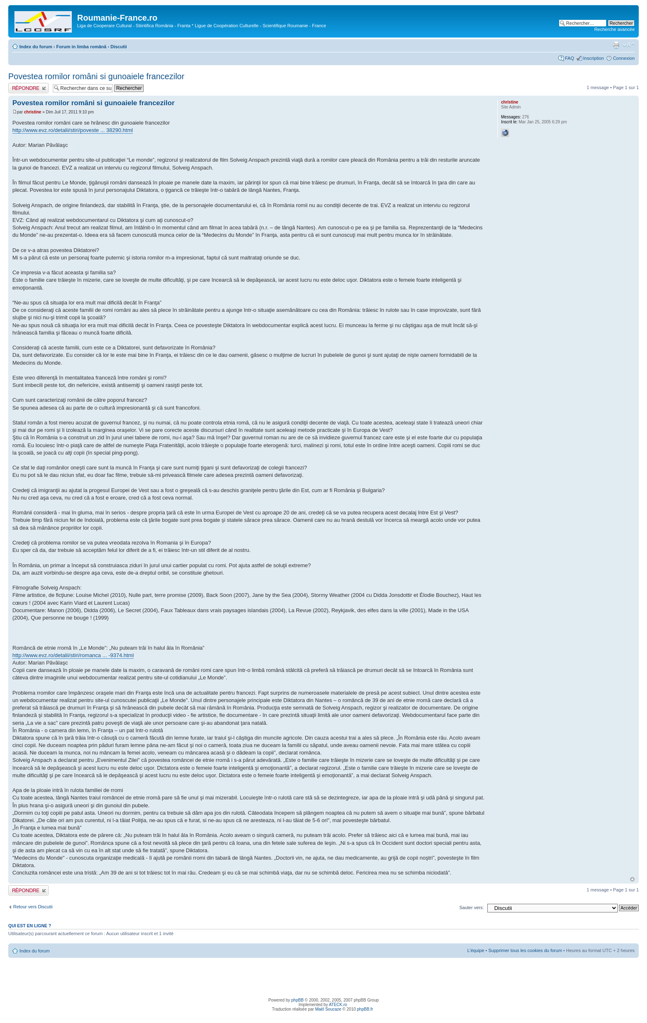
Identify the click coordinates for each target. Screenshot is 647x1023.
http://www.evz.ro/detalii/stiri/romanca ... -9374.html (73, 655)
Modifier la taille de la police (629, 45)
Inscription (593, 58)
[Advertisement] (323, 976)
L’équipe (476, 950)
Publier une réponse (28, 88)
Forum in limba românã (81, 46)
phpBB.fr (365, 1009)
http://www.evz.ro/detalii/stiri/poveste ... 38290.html (72, 130)
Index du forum (35, 46)
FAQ (569, 58)
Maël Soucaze (328, 1009)
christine (32, 112)
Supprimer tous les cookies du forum (525, 950)
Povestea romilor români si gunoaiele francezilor (96, 76)
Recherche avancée (614, 29)
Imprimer (616, 45)
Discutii (119, 46)
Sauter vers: (471, 907)
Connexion (624, 58)
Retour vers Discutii (32, 906)
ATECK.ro (338, 1004)
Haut (632, 879)
